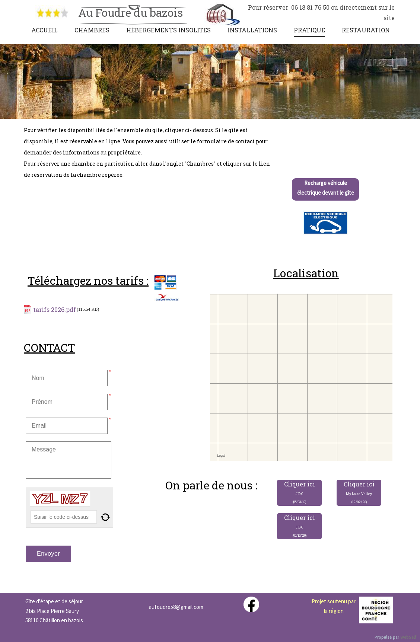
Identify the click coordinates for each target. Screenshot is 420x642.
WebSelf (408, 637)
